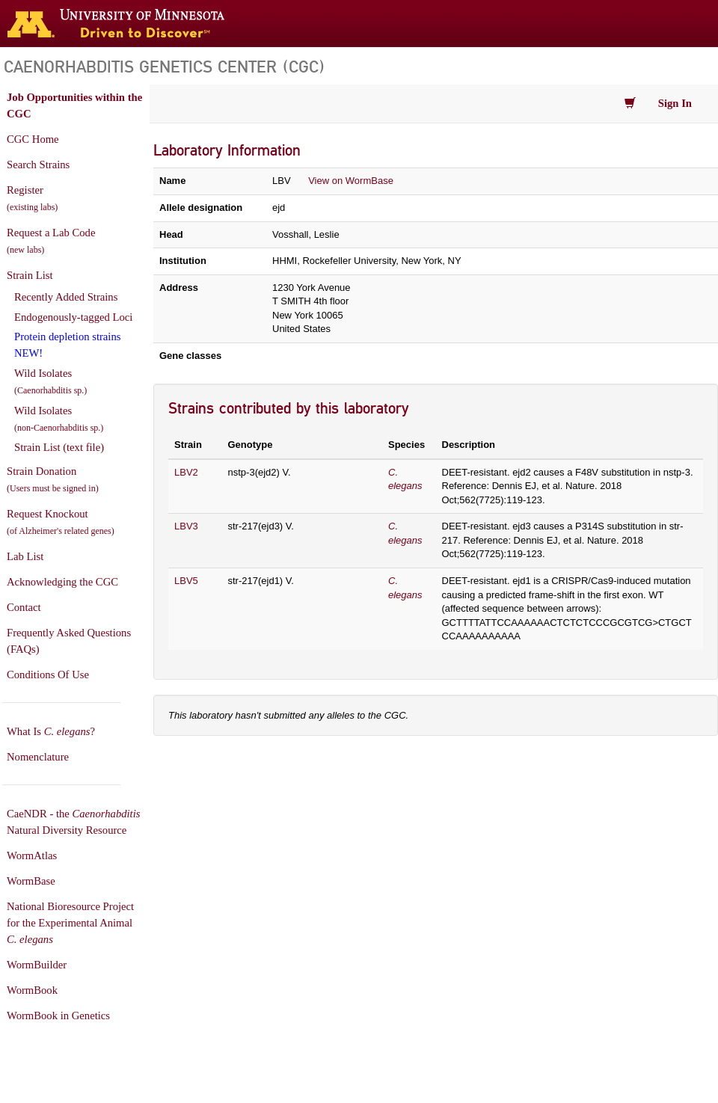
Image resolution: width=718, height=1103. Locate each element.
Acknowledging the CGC (62, 582)
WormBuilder (37, 965)
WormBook (32, 990)
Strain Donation (53, 479)
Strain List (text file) (59, 447)
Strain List (29, 275)
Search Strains (38, 164)
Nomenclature (38, 757)
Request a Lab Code (51, 241)
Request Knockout (60, 522)
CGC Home (33, 139)
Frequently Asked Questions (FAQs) (69, 641)
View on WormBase (350, 180)
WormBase (31, 881)
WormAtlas (32, 855)
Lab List (25, 556)
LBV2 (186, 472)
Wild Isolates (50, 381)
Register (32, 198)
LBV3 (186, 526)
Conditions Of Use (48, 674)
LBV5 (186, 580)
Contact (24, 607)
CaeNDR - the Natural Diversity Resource (73, 822)
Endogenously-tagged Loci (73, 317)
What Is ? (51, 731)
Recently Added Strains (65, 297)
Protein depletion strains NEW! (67, 345)
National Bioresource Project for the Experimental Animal (70, 922)
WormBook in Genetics (58, 1015)
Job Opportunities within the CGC (74, 105)
